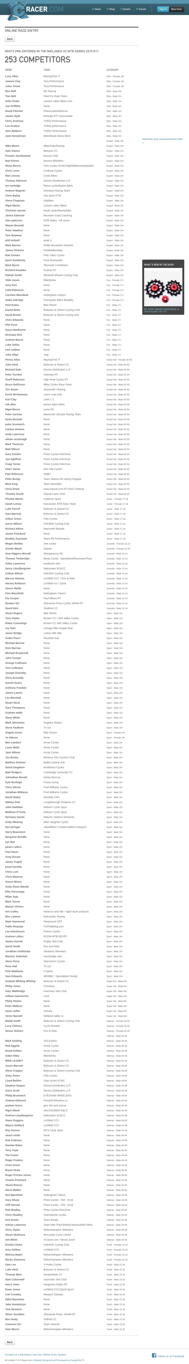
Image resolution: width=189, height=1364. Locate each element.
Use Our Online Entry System (49, 1354)
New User (176, 9)
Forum (141, 9)
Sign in (163, 9)
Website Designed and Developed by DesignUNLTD (59, 1360)
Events (125, 9)
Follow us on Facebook (168, 1356)
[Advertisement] (163, 81)
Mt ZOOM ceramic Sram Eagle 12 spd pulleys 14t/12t (161, 310)
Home (96, 9)
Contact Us (11, 1354)
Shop (110, 9)
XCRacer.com (34, 11)
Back (10, 39)
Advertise (25, 1354)
